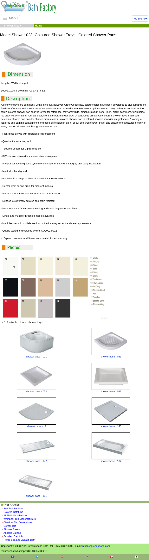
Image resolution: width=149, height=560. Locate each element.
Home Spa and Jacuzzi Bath (19, 539)
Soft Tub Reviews (13, 508)
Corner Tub (9, 525)
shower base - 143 (111, 426)
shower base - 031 (111, 356)
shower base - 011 (36, 356)
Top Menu (140, 18)
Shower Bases (11, 529)
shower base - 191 (36, 495)
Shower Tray (12, 25)
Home (38, 25)
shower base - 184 (111, 461)
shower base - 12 (36, 426)
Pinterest (111, 557)
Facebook (12, 557)
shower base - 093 (111, 391)
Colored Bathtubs (13, 511)
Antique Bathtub (12, 532)
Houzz (136, 557)
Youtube (87, 557)
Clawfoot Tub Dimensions (17, 522)
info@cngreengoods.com (96, 546)
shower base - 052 (36, 391)
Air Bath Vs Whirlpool (15, 515)
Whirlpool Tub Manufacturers (19, 518)
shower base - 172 (36, 461)
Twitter (37, 557)
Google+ (62, 557)
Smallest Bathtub (13, 536)
